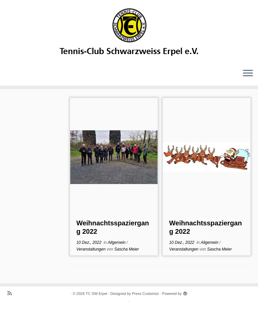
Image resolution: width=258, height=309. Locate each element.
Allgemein (117, 242)
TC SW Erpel (96, 294)
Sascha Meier (126, 249)
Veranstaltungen (91, 249)
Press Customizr (145, 294)
